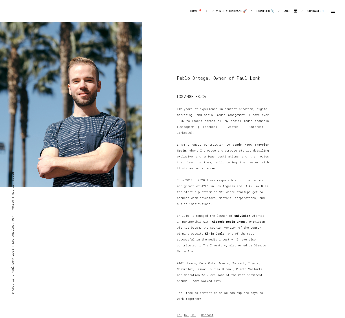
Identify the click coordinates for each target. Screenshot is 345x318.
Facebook (210, 127)
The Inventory (214, 245)
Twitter (232, 127)
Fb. (193, 315)
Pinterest (255, 127)
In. (179, 315)
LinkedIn (184, 133)
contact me (208, 293)
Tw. (186, 315)
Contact (207, 315)
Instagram (186, 127)
